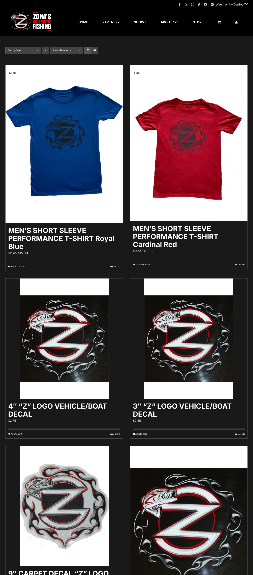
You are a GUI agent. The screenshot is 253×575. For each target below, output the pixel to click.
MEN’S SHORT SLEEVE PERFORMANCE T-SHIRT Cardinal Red (175, 236)
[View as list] (94, 50)
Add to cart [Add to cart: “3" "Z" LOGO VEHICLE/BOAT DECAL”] (141, 434)
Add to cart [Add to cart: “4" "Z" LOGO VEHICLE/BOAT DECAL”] (16, 434)
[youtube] (205, 4)
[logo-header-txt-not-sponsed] (32, 13)
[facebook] (179, 4)
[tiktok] (199, 4)
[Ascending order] (45, 50)
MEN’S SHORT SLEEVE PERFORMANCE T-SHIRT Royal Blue (61, 238)
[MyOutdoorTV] (212, 4)
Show (62, 50)
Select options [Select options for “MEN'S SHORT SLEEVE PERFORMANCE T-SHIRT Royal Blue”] (18, 266)
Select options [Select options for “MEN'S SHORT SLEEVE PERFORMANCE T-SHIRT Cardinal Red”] (142, 264)
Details (116, 266)
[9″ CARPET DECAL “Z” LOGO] (64, 506)
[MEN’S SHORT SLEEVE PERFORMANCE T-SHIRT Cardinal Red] (188, 143)
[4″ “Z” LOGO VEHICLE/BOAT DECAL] (64, 339)
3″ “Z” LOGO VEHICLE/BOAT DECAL (182, 410)
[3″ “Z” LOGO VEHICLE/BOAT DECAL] (188, 339)
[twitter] (186, 4)
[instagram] (192, 4)
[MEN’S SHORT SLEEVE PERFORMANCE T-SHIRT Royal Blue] (64, 144)
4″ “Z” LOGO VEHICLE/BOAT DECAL (57, 410)
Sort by (14, 50)
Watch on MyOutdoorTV (232, 4)
